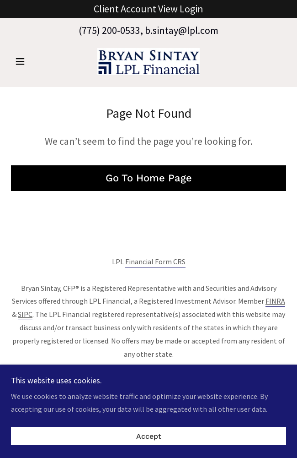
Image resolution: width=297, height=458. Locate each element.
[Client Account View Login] (148, 9)
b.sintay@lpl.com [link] (181, 30)
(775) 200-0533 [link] (109, 30)
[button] (31, 61)
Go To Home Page (149, 178)
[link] (148, 61)
